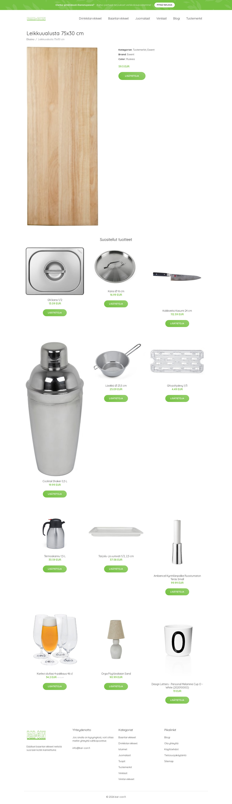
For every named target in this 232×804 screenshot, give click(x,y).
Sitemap (169, 762)
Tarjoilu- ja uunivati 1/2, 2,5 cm (116, 558)
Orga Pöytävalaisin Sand (116, 675)
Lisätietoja (132, 77)
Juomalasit (142, 19)
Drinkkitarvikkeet (90, 19)
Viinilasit (161, 19)
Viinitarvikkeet (126, 780)
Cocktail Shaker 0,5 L (55, 483)
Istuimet (122, 750)
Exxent (151, 51)
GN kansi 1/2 (55, 301)
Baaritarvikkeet (118, 19)
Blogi (176, 19)
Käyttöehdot (171, 750)
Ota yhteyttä (171, 744)
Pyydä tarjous (164, 5)
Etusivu (30, 40)
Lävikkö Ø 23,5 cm (116, 387)
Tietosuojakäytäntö (175, 756)
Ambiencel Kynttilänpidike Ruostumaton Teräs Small (177, 579)
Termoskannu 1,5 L (55, 558)
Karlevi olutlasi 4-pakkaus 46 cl (55, 675)
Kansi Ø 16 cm (116, 292)
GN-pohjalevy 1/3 (177, 387)
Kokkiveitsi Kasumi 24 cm (177, 312)
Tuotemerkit (194, 19)
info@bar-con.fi (81, 749)
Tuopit (121, 762)
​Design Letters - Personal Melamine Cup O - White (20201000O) (177, 687)
